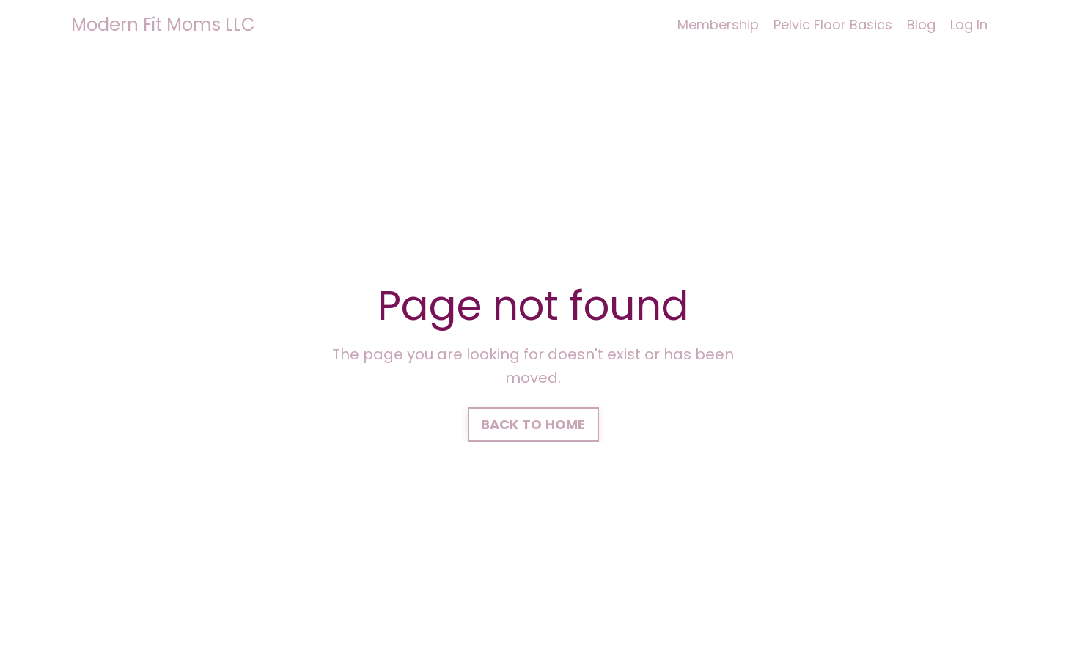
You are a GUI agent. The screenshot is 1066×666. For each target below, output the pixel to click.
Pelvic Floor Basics (832, 24)
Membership (718, 24)
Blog (921, 24)
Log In (969, 24)
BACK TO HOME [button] (533, 424)
